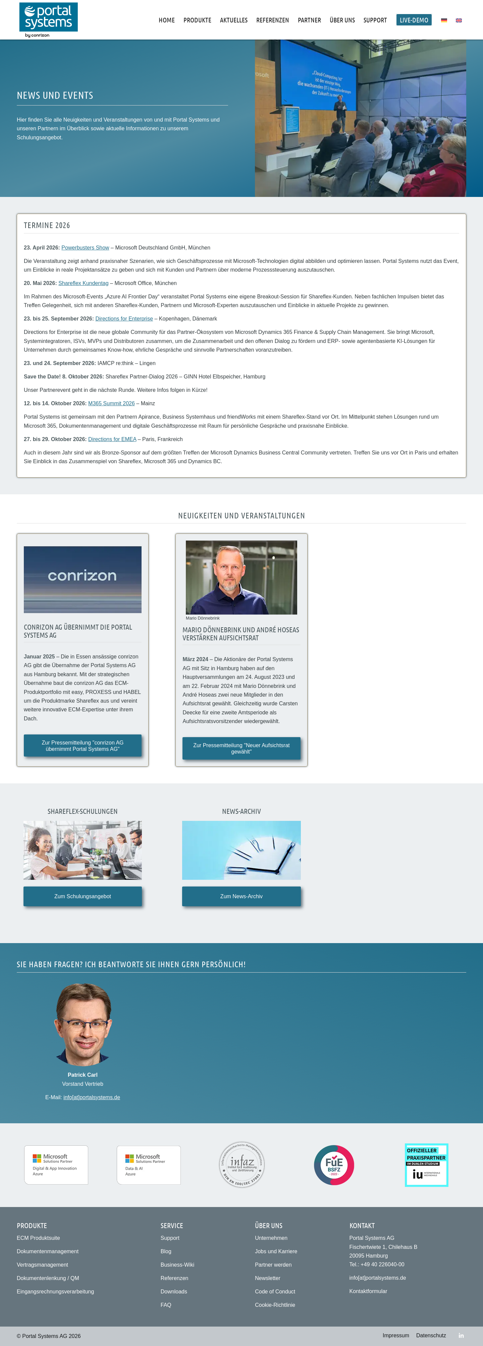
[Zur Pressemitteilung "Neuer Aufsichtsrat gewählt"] (241, 748)
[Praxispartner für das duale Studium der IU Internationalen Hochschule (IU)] (426, 1165)
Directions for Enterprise (124, 319)
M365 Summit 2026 (111, 403)
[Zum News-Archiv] (241, 896)
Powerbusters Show (85, 248)
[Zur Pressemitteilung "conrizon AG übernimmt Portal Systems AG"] (83, 745)
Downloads (174, 1291)
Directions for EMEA (112, 439)
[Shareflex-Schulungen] (82, 850)
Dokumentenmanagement (47, 1251)
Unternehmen (271, 1238)
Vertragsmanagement (42, 1265)
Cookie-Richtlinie (275, 1305)
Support (170, 1238)
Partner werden (273, 1265)
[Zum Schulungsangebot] (82, 896)
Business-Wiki (177, 1265)
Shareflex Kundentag (83, 283)
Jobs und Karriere (276, 1251)
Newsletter (267, 1278)
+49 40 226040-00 (382, 1264)
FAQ (166, 1305)
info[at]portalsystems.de (91, 1097)
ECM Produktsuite (38, 1238)
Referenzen (175, 1278)
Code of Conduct (275, 1291)
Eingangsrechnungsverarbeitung (55, 1291)
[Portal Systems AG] (48, 20)
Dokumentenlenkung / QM (48, 1278)
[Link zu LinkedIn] (461, 1335)
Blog (166, 1251)
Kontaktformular (368, 1291)
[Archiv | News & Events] (241, 850)
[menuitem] (166, 20)
